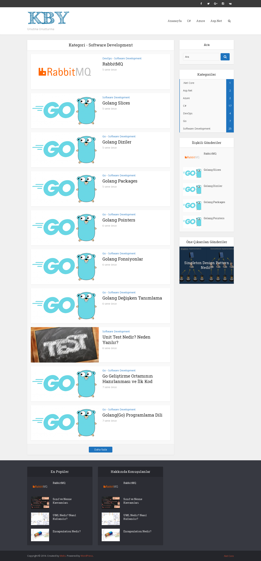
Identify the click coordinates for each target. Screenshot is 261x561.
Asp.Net (216, 21)
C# (189, 21)
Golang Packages (119, 181)
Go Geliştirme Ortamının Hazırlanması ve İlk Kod (127, 378)
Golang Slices (116, 103)
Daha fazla (100, 449)
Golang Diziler (116, 142)
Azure (200, 21)
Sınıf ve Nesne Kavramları (62, 500)
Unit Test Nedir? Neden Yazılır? (126, 339)
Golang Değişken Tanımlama (132, 298)
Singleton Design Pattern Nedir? (206, 265)
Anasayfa (175, 21)
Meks (63, 555)
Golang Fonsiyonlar (122, 259)
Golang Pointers (118, 220)
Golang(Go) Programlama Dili (132, 415)
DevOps (107, 58)
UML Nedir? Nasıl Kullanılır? (64, 517)
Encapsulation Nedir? (67, 531)
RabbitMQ (112, 64)
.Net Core (229, 556)
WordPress (87, 555)
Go (104, 136)
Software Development (128, 58)
